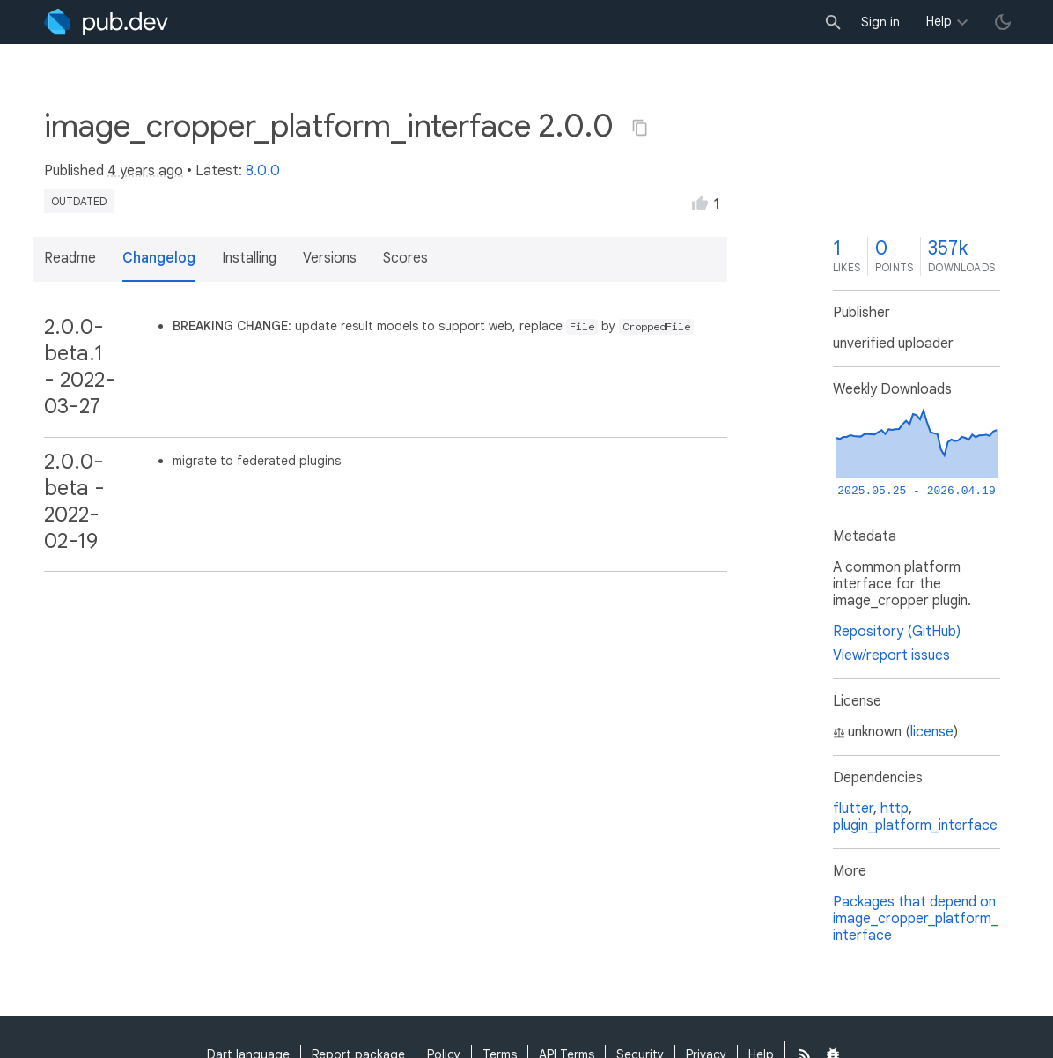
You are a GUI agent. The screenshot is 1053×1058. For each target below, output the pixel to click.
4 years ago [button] (145, 171)
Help (939, 21)
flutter (853, 809)
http (894, 809)
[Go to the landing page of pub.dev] (106, 22)
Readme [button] (70, 258)
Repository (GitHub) (897, 631)
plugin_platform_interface (915, 825)
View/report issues (891, 655)
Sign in (880, 22)
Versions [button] (330, 258)
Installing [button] (249, 258)
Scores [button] (405, 258)
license (932, 732)
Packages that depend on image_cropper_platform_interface (915, 918)
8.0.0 (263, 171)
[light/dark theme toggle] (1002, 22)
